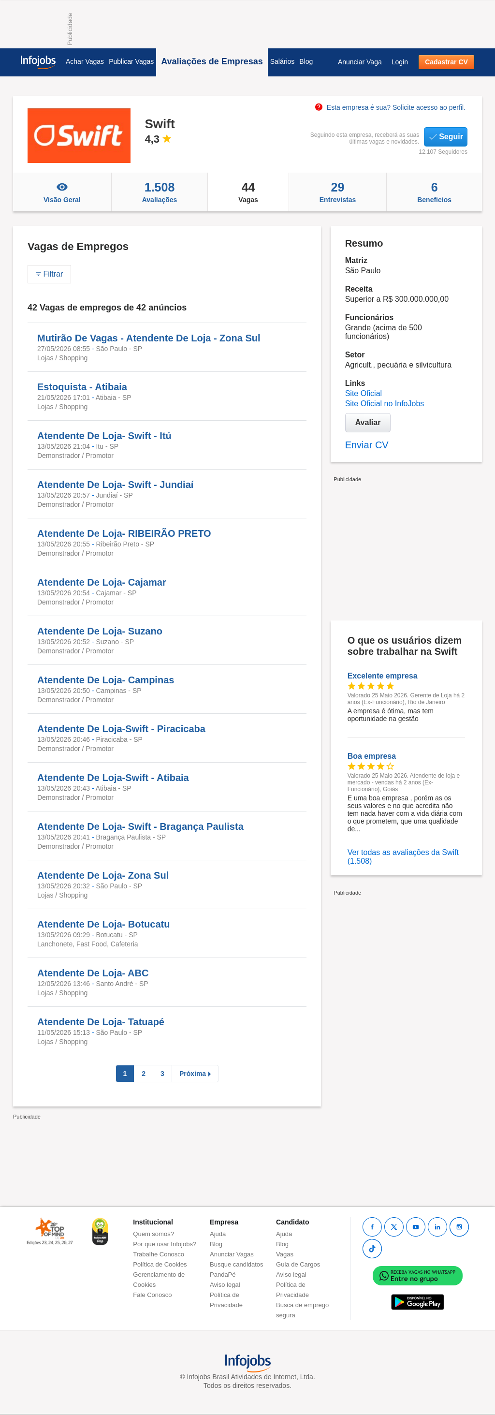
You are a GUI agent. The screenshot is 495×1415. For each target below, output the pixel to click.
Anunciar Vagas (232, 1254)
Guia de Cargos (298, 1264)
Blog (306, 61)
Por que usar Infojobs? (164, 1244)
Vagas (248, 192)
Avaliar (368, 422)
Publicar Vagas (131, 61)
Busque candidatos (236, 1264)
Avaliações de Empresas (211, 61)
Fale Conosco (152, 1294)
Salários (282, 61)
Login (400, 62)
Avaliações (160, 192)
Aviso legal (225, 1284)
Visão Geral (62, 192)
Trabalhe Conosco (158, 1254)
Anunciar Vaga (360, 62)
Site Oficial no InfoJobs (384, 403)
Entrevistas (337, 192)
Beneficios (434, 192)
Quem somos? (153, 1234)
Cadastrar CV (446, 62)
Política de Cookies (160, 1264)
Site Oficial (363, 393)
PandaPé (223, 1274)
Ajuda (218, 1234)
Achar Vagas (85, 61)
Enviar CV (367, 445)
